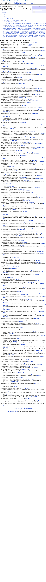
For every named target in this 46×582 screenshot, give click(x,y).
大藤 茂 (11, 32)
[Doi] (25, 87)
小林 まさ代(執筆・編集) (22, 32)
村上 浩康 (4, 12)
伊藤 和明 (12, 23)
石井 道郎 (39, 35)
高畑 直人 (40, 38)
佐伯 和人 (34, 31)
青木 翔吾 (22, 26)
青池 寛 (27, 38)
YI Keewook (23, 28)
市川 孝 (11, 21)
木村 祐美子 (39, 33)
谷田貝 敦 (35, 36)
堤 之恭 (3, 16)
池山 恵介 (25, 35)
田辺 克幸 (38, 25)
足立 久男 (40, 36)
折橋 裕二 (22, 33)
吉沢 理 (25, 23)
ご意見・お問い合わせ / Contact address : (23, 408)
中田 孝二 (3, 23)
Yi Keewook (28, 28)
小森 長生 (30, 32)
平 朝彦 (9, 33)
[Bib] (36, 42)
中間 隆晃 (33, 29)
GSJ (10, 0)
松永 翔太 (8, 25)
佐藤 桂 (38, 31)
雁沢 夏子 (18, 26)
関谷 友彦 (23, 38)
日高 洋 (30, 33)
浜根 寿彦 (29, 25)
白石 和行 (42, 25)
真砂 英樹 (16, 21)
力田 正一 (3, 21)
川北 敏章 (5, 33)
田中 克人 (34, 35)
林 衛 (11, 20)
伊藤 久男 (19, 31)
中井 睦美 (24, 29)
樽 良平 (21, 35)
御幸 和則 (38, 23)
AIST (7, 0)
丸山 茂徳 (8, 23)
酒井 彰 (6, 38)
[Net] (34, 42)
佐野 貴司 (17, 23)
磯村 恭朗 (14, 36)
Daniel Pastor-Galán (6, 28)
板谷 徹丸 (3, 14)
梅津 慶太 (15, 35)
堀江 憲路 (8, 21)
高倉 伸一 (30, 26)
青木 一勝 (24, 20)
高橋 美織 (36, 38)
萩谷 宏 (18, 36)
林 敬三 (16, 25)
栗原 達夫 (11, 35)
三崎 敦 (19, 29)
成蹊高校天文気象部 (15, 33)
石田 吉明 (43, 35)
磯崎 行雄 (10, 36)
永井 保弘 (25, 25)
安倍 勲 (15, 32)
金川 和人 (15, 38)
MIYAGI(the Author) (16, 0)
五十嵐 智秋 (37, 29)
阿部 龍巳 (19, 20)
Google (40, 8)
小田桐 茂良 (38, 32)
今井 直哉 (3, 20)
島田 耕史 (33, 23)
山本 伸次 (43, 32)
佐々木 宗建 (29, 31)
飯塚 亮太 (31, 38)
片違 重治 (30, 35)
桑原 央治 (20, 25)
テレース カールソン (13, 29)
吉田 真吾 (29, 23)
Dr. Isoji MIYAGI (11, 411)
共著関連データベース (24, 3)
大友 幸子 (8, 32)
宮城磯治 (36, 409)
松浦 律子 (12, 25)
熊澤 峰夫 (33, 25)
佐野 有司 (42, 31)
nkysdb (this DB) (25, 0)
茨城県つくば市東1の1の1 (20, 409)
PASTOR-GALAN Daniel (15, 28)
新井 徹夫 (42, 23)
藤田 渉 (25, 36)
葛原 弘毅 (22, 36)
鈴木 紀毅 (19, 38)
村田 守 (43, 33)
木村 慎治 (34, 33)
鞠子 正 (25, 26)
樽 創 (18, 35)
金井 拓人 (10, 38)
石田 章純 (5, 36)
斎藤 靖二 (26, 33)
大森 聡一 (8, 20)
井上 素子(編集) (13, 31)
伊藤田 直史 (24, 31)
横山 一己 (15, 20)
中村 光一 (28, 29)
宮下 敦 (3, 11)
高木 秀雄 (11, 18)
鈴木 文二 (9, 26)
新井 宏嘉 (3, 18)
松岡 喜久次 (5, 35)
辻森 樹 (7, 18)
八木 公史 (21, 23)
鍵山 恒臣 (13, 26)
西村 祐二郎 (30, 36)
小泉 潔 (33, 32)
